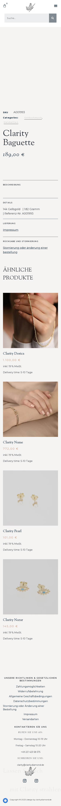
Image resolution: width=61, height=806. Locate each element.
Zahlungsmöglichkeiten (30, 686)
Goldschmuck (33, 117)
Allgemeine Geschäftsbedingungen (30, 696)
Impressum (10, 230)
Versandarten (30, 719)
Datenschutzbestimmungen (30, 701)
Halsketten (11, 122)
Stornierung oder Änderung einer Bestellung (23, 708)
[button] (55, 5)
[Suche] (53, 18)
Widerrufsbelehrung (30, 691)
